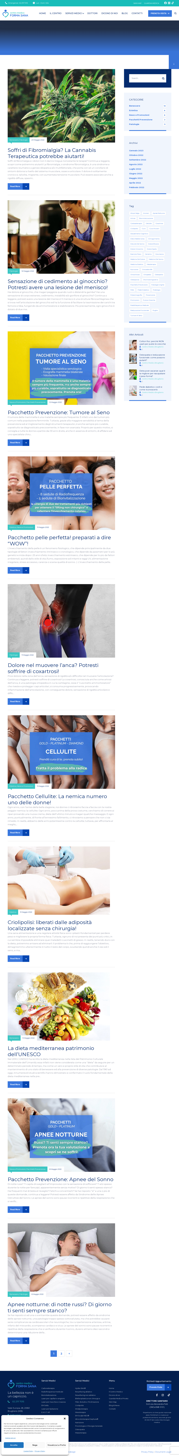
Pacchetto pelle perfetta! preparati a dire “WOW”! (59, 540)
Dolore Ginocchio (136, 249)
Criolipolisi (134, 228)
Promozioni (134, 300)
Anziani (146, 213)
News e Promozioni (18, 402)
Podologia (156, 290)
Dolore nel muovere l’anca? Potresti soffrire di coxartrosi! (53, 668)
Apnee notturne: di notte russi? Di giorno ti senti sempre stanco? (60, 1307)
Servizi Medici (74, 13)
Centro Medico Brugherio (153, 347)
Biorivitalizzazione (146, 218)
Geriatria (148, 254)
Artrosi (132, 218)
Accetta (13, 1445)
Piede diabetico (143, 290)
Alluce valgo (134, 213)
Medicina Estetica (136, 264)
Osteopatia (159, 275)
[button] (64, 1418)
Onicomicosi (135, 275)
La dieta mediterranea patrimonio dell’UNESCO (51, 1051)
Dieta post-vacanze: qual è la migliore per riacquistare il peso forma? (152, 373)
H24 (47, 3)
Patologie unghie (157, 285)
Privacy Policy (40, 1451)
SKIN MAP (137, 3)
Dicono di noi (109, 13)
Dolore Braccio (153, 244)
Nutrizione (134, 269)
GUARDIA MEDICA (151, 3)
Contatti (137, 13)
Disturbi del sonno (137, 244)
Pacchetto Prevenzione (139, 285)
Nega (34, 1445)
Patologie (23, 140)
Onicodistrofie (147, 269)
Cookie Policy (28, 1451)
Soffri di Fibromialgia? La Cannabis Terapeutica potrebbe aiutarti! (52, 153)
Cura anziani (154, 228)
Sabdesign (71, 1452)
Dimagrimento (154, 239)
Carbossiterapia (136, 223)
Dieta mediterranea (137, 239)
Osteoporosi (134, 280)
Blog (125, 13)
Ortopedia (147, 275)
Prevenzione (150, 295)
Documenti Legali (163, 1452)
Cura (144, 228)
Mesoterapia (151, 264)
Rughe (155, 310)
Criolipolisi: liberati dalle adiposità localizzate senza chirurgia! (50, 925)
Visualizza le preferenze (57, 1445)
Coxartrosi (159, 223)
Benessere (14, 140)
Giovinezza (159, 254)
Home (42, 13)
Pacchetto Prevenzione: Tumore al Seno (59, 412)
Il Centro (55, 13)
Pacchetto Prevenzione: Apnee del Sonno (60, 1179)
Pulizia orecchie (149, 300)
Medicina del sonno (156, 259)
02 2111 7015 (23, 3)
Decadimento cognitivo (139, 234)
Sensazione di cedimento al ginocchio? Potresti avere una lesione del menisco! (58, 284)
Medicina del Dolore (137, 259)
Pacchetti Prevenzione (36, 402)
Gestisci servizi (10, 1438)
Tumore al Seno (136, 315)
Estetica (13, 527)
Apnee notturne (159, 213)
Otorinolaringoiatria (150, 280)
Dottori (92, 13)
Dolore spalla (152, 249)
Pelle (132, 290)
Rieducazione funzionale (139, 310)
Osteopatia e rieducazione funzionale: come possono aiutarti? (152, 357)
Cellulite (149, 223)
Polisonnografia (136, 295)
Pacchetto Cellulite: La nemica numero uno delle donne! (57, 799)
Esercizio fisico (135, 254)
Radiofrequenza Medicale (139, 305)
